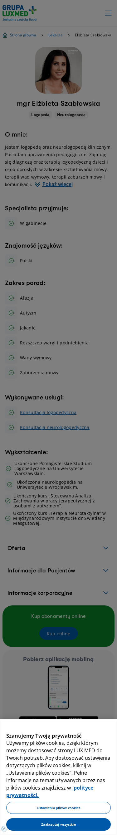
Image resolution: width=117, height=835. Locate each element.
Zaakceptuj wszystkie (58, 824)
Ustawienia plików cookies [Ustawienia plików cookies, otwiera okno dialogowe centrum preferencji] (58, 807)
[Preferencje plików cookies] (4, 829)
